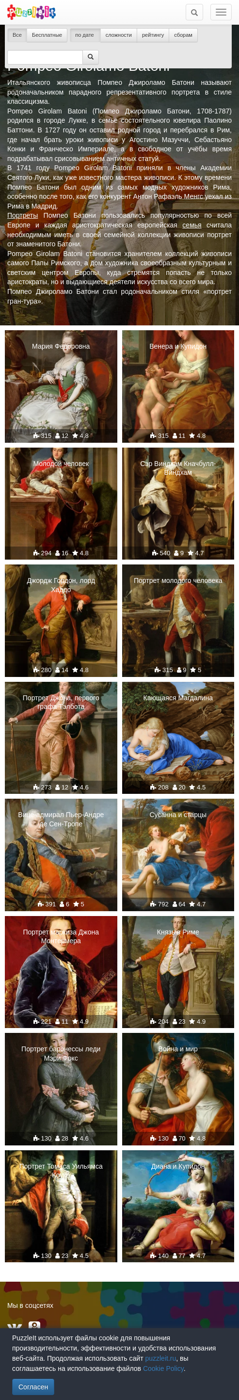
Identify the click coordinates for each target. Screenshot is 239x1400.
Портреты (22, 215)
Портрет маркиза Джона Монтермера (61, 936)
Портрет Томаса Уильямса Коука (61, 1170)
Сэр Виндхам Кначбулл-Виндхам (178, 468)
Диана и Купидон (178, 1166)
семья (191, 225)
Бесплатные (47, 35)
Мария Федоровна (61, 346)
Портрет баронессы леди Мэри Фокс (60, 1053)
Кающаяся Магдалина (178, 698)
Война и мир (178, 1049)
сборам (183, 35)
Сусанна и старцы (178, 815)
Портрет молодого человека (178, 580)
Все (17, 35)
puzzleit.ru (160, 1358)
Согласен (33, 1387)
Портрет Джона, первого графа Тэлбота (61, 702)
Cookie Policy (163, 1368)
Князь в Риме (178, 932)
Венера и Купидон (178, 346)
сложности (119, 35)
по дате (85, 35)
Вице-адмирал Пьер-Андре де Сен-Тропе (61, 819)
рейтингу (153, 35)
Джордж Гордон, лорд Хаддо (61, 585)
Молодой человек (61, 463)
